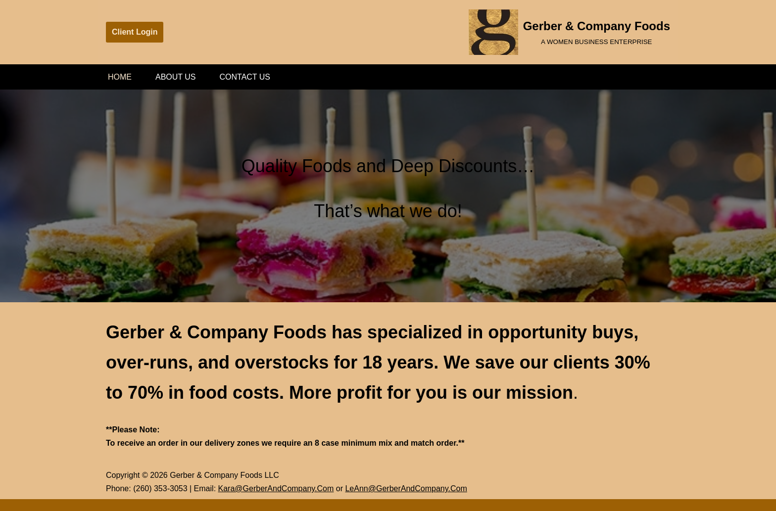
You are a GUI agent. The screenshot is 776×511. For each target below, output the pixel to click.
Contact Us (245, 77)
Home (120, 77)
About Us (175, 77)
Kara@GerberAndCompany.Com (276, 488)
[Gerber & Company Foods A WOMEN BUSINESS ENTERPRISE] (569, 32)
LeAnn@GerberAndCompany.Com (406, 488)
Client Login (134, 32)
